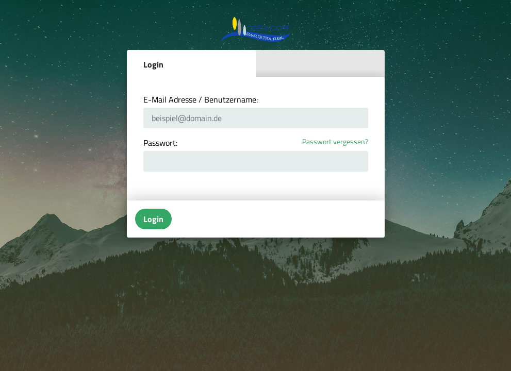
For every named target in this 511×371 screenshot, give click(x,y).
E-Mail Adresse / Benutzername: (200, 99)
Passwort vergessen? (335, 142)
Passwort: (160, 143)
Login (153, 64)
